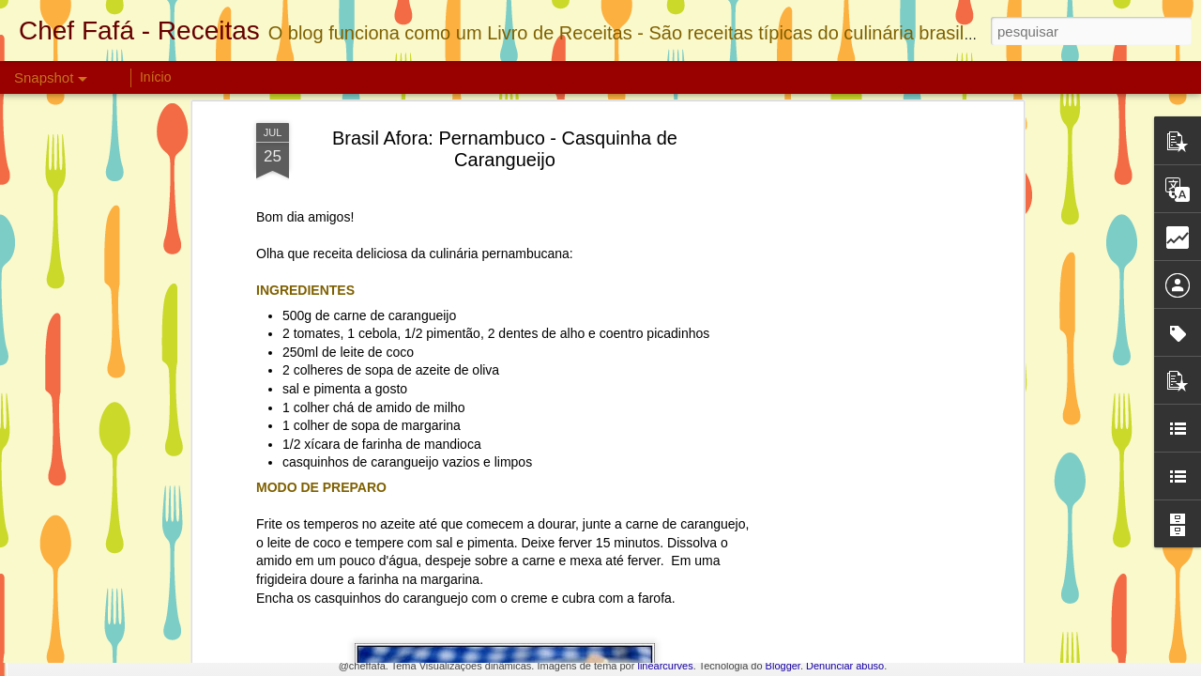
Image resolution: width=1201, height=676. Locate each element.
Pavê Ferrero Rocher (805, 578)
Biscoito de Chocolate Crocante (383, 587)
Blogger (783, 665)
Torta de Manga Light (1027, 589)
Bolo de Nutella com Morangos (601, 581)
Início (155, 76)
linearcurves (664, 665)
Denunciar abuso (845, 665)
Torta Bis (116, 579)
